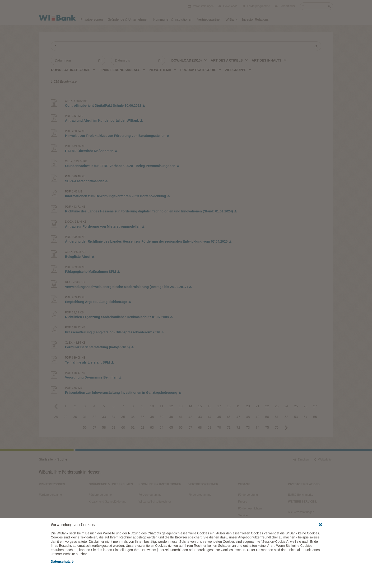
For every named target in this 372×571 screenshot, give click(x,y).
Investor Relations (255, 19)
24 (286, 406)
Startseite (46, 459)
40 (171, 417)
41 (181, 417)
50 (267, 417)
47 (238, 417)
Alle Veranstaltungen (301, 512)
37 (142, 417)
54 (305, 417)
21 (258, 406)
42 (190, 417)
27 (315, 406)
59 (114, 427)
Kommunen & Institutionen (172, 19)
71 (229, 427)
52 (286, 417)
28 (56, 417)
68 (200, 427)
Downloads (228, 6)
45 (219, 417)
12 (171, 406)
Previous (56, 406)
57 (94, 427)
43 (200, 417)
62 (142, 427)
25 (296, 406)
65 (171, 427)
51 (277, 417)
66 (181, 427)
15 (200, 406)
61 (133, 427)
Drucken (301, 459)
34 (114, 417)
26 (305, 406)
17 (219, 406)
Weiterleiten (323, 459)
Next (286, 427)
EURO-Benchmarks (300, 494)
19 (238, 406)
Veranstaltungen (201, 6)
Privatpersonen (91, 19)
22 (267, 406)
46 (229, 417)
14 (190, 406)
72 (238, 427)
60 (123, 427)
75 (267, 427)
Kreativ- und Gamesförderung (107, 501)
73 (248, 427)
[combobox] (189, 60)
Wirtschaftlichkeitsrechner (155, 501)
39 (161, 417)
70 (219, 427)
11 (161, 406)
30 (75, 417)
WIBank (231, 19)
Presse (242, 501)
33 (104, 417)
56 (85, 427)
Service (243, 515)
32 (94, 417)
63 (152, 427)
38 (152, 417)
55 (315, 417)
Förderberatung (248, 494)
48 (248, 417)
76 (277, 427)
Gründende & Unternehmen (128, 19)
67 (190, 427)
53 (296, 417)
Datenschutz (62, 561)
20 (248, 406)
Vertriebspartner (209, 19)
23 (277, 406)
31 (85, 417)
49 (258, 417)
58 (104, 427)
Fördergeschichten (250, 508)
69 (209, 427)
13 (181, 406)
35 (123, 417)
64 (161, 427)
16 (209, 406)
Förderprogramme (256, 6)
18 (229, 406)
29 (66, 417)
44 (209, 417)
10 (152, 406)
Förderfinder (285, 6)
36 (133, 417)
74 (258, 427)
